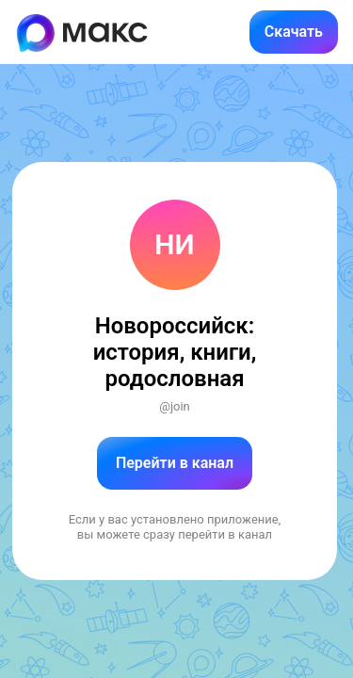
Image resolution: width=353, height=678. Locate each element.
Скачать (294, 31)
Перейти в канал (174, 463)
